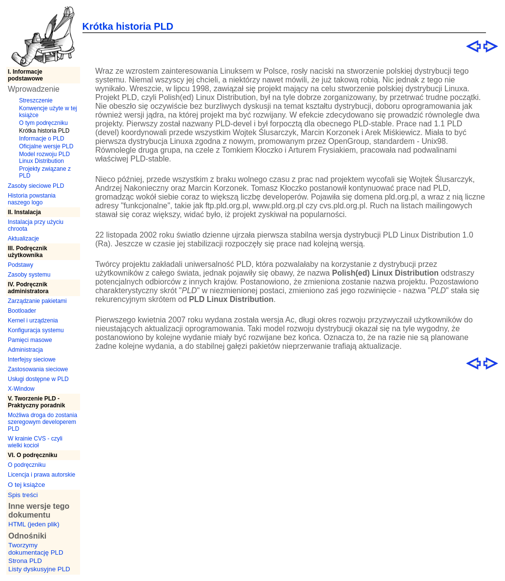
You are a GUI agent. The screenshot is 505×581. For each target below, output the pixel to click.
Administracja (25, 349)
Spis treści (23, 495)
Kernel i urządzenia (33, 320)
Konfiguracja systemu (36, 330)
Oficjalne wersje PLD (46, 146)
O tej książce (26, 484)
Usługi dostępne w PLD (38, 379)
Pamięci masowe (30, 340)
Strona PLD (25, 560)
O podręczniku (26, 464)
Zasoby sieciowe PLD (36, 185)
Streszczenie (36, 100)
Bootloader (22, 310)
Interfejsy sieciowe (32, 359)
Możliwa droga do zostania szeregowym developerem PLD (42, 422)
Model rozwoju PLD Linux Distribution (44, 157)
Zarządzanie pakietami (37, 301)
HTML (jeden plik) (34, 524)
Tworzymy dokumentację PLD (35, 548)
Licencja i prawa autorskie (41, 474)
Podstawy (20, 264)
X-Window (21, 388)
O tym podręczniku (43, 123)
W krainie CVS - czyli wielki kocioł (35, 442)
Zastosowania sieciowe (38, 369)
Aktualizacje (23, 238)
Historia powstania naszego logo (32, 199)
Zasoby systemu (29, 274)
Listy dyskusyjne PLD (39, 569)
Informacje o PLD (41, 138)
